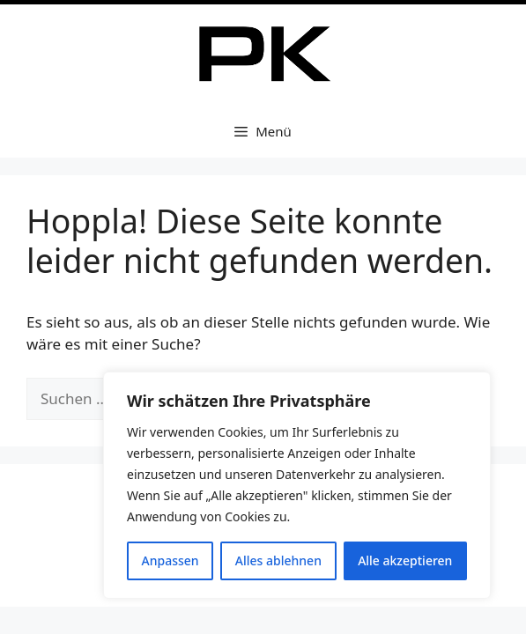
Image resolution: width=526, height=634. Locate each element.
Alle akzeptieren (405, 560)
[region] (297, 485)
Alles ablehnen (278, 560)
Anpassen (170, 560)
